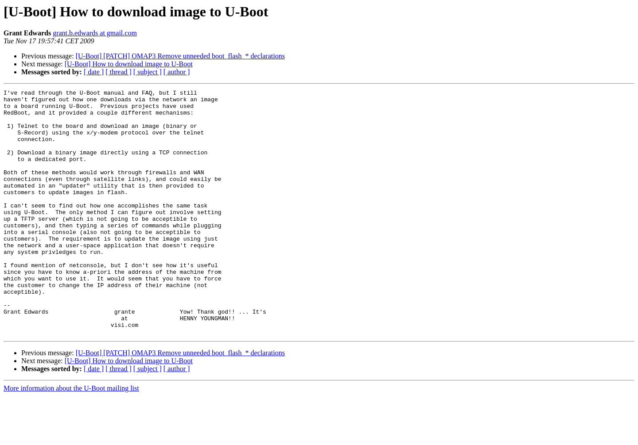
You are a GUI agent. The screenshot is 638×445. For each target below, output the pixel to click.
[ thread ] (118, 72)
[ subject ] (147, 72)
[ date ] (94, 72)
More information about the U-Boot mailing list (71, 437)
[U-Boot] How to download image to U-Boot (129, 64)
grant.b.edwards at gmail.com (95, 33)
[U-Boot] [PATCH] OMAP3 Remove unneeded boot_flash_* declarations (180, 56)
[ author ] (176, 72)
